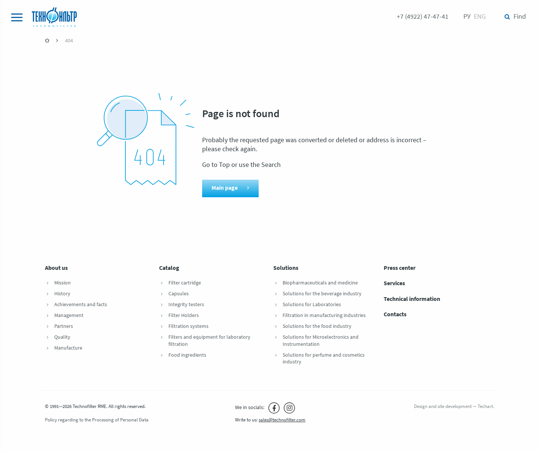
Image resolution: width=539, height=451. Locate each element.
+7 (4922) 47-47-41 (422, 17)
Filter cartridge (184, 283)
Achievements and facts (80, 305)
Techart (485, 406)
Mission (62, 283)
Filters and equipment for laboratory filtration (209, 341)
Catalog (169, 268)
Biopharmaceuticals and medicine (320, 283)
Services (394, 284)
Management (68, 316)
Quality (62, 337)
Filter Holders (183, 316)
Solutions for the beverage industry (322, 294)
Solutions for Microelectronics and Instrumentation (321, 341)
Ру (467, 17)
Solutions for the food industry (317, 326)
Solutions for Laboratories (312, 305)
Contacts (395, 315)
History (62, 294)
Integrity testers (186, 305)
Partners (63, 326)
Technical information (412, 299)
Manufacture (68, 348)
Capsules (178, 294)
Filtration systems (188, 326)
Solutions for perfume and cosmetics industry (324, 359)
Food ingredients (187, 355)
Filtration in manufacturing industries (324, 316)
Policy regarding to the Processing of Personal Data (97, 420)
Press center (399, 268)
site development (455, 406)
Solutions (285, 268)
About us (56, 268)
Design (420, 406)
